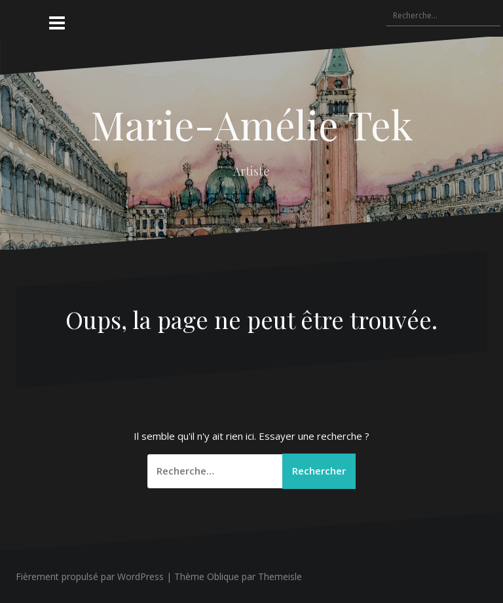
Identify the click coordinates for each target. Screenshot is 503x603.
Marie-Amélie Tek (251, 124)
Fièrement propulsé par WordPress (90, 576)
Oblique (223, 576)
